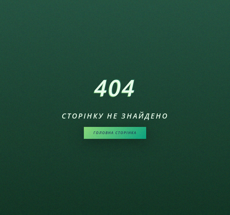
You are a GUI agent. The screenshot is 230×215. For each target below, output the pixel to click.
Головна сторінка (115, 132)
